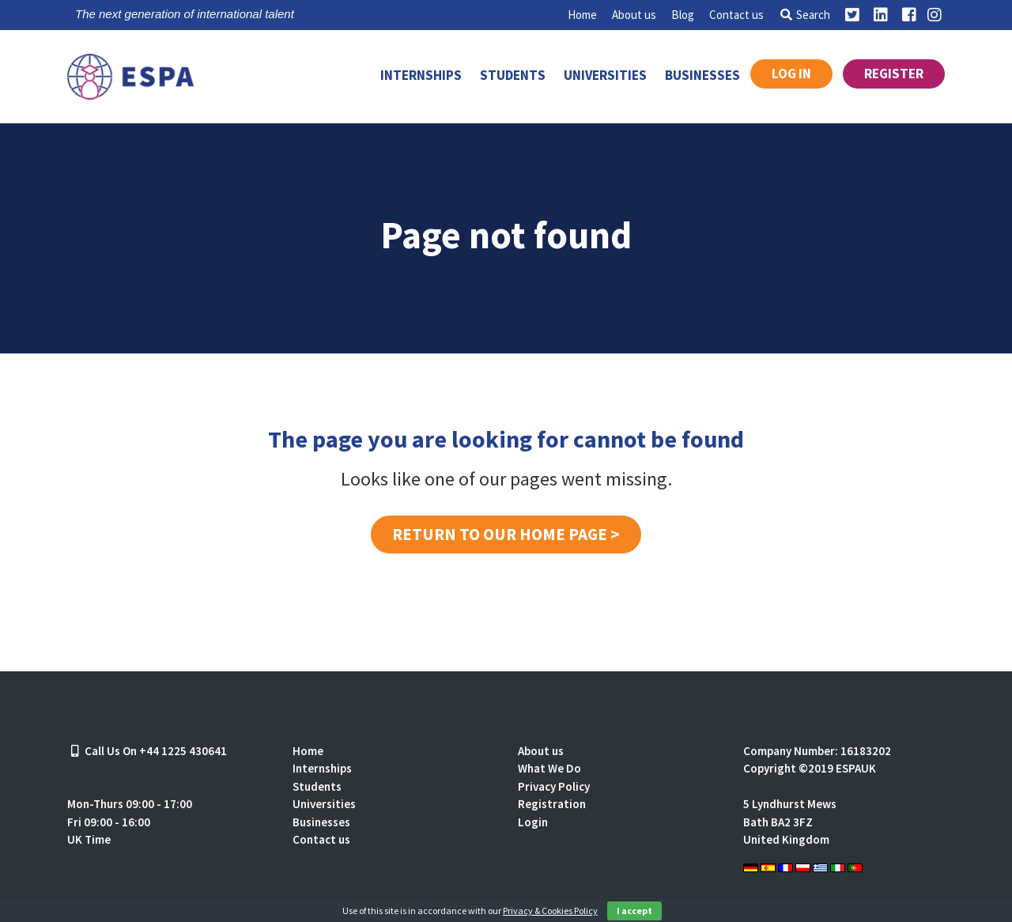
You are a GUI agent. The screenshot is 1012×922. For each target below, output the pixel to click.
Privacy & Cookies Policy (550, 910)
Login (533, 821)
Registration (552, 803)
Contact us (736, 14)
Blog (682, 14)
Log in (791, 73)
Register (893, 73)
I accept (634, 910)
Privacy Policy (554, 786)
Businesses (702, 75)
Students (513, 75)
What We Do (549, 768)
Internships (421, 75)
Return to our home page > (506, 534)
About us (634, 14)
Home (582, 14)
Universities (605, 75)
